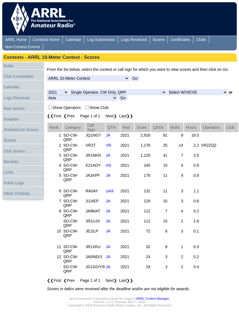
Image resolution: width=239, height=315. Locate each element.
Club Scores (14, 151)
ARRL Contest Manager (152, 298)
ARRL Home (16, 39)
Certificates (180, 39)
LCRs (8, 172)
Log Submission (101, 39)
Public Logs (14, 183)
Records (11, 161)
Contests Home (46, 39)
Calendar (74, 39)
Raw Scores (14, 108)
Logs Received (134, 39)
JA (108, 135)
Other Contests (17, 193)
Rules (9, 66)
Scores (159, 39)
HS (108, 165)
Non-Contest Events (22, 47)
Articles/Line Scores (21, 129)
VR (108, 145)
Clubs (201, 39)
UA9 (109, 191)
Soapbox (11, 119)
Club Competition (19, 76)
